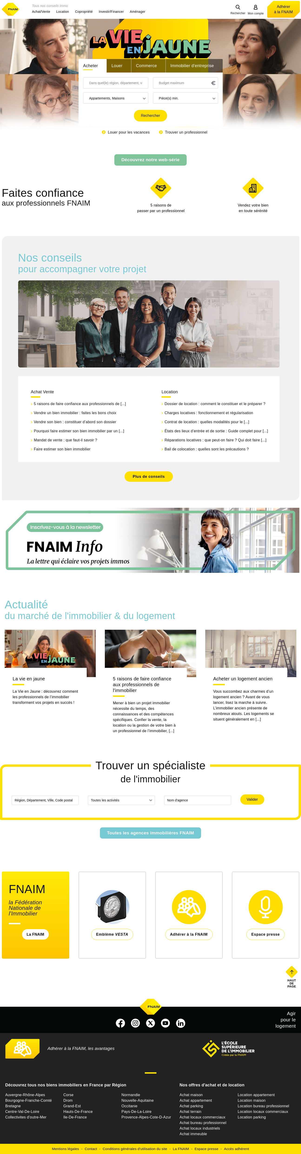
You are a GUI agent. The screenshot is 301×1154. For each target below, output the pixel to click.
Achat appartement (196, 1100)
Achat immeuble (193, 1134)
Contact (91, 1149)
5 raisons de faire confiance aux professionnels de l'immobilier (142, 684)
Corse (68, 1095)
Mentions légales (65, 1149)
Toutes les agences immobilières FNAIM (150, 832)
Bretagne (13, 1106)
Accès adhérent (236, 1149)
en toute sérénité (253, 208)
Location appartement (256, 1095)
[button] (41, 11)
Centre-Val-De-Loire (22, 1112)
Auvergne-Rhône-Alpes (25, 1095)
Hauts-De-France (78, 1112)
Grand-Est (72, 1106)
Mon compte (256, 13)
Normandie (131, 1095)
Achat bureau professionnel (203, 1123)
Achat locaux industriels (200, 1128)
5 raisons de (161, 208)
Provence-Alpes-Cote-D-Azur (146, 1117)
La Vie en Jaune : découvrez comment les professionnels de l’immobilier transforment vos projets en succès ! (45, 697)
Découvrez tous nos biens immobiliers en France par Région (65, 1085)
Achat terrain (191, 1112)
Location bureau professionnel (263, 1106)
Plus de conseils (149, 477)
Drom (68, 1100)
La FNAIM (35, 934)
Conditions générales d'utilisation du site (135, 1149)
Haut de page (292, 983)
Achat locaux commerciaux (202, 1117)
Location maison (252, 1100)
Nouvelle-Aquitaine (138, 1100)
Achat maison (191, 1095)
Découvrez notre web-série (150, 159)
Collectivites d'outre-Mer (25, 1117)
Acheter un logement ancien (243, 678)
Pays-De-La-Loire (137, 1112)
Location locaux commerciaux (263, 1112)
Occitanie (130, 1106)
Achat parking (191, 1106)
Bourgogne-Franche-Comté (28, 1100)
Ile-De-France (75, 1117)
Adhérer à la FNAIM (283, 9)
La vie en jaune (29, 678)
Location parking (252, 1117)
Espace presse (206, 1149)
